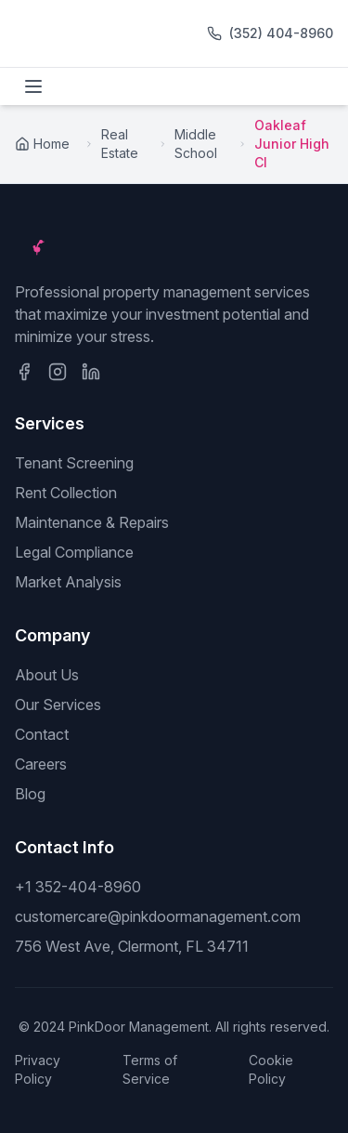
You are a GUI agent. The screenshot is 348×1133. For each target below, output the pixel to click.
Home (42, 144)
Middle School (195, 143)
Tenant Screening (74, 463)
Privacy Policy (37, 1069)
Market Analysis (68, 582)
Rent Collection (66, 492)
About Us (47, 674)
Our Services (58, 704)
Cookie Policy (271, 1069)
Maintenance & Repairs (92, 522)
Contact (42, 734)
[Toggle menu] (33, 86)
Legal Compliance (74, 552)
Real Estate (119, 143)
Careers (41, 764)
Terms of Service (149, 1069)
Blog (30, 793)
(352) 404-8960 (281, 33)
